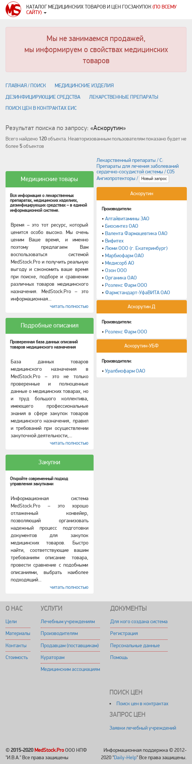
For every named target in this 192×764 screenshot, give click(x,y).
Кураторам (52, 657)
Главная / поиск (26, 85)
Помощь (119, 657)
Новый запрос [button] (154, 178)
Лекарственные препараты (123, 97)
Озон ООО (116, 270)
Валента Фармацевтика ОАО (136, 233)
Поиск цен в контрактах (142, 703)
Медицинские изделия (84, 85)
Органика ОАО (121, 278)
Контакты (16, 645)
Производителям (59, 633)
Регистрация (124, 633)
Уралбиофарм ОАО (125, 371)
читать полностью (69, 306)
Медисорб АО (119, 263)
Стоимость (17, 657)
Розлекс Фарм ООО (126, 285)
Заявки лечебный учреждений (143, 728)
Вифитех (114, 241)
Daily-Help (125, 757)
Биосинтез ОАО (121, 226)
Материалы (18, 633)
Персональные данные (135, 645)
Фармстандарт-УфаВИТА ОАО (137, 292)
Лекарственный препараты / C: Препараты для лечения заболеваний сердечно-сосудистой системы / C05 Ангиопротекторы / (138, 169)
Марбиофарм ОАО (124, 255)
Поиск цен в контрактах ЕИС (41, 108)
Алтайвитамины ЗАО (127, 218)
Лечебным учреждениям (68, 621)
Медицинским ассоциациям (70, 669)
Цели (11, 621)
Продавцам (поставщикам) (70, 645)
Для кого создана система (139, 621)
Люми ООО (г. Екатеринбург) (136, 248)
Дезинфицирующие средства (43, 97)
